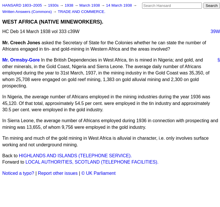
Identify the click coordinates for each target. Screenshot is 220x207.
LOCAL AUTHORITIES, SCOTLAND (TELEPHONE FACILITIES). (91, 162)
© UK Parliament (98, 173)
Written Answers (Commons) (27, 11)
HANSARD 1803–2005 (22, 5)
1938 (69, 5)
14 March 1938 (119, 5)
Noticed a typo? (18, 173)
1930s (54, 5)
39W (215, 31)
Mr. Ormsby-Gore (21, 59)
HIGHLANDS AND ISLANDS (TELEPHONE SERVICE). (75, 155)
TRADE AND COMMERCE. (81, 11)
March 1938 (90, 5)
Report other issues (58, 173)
